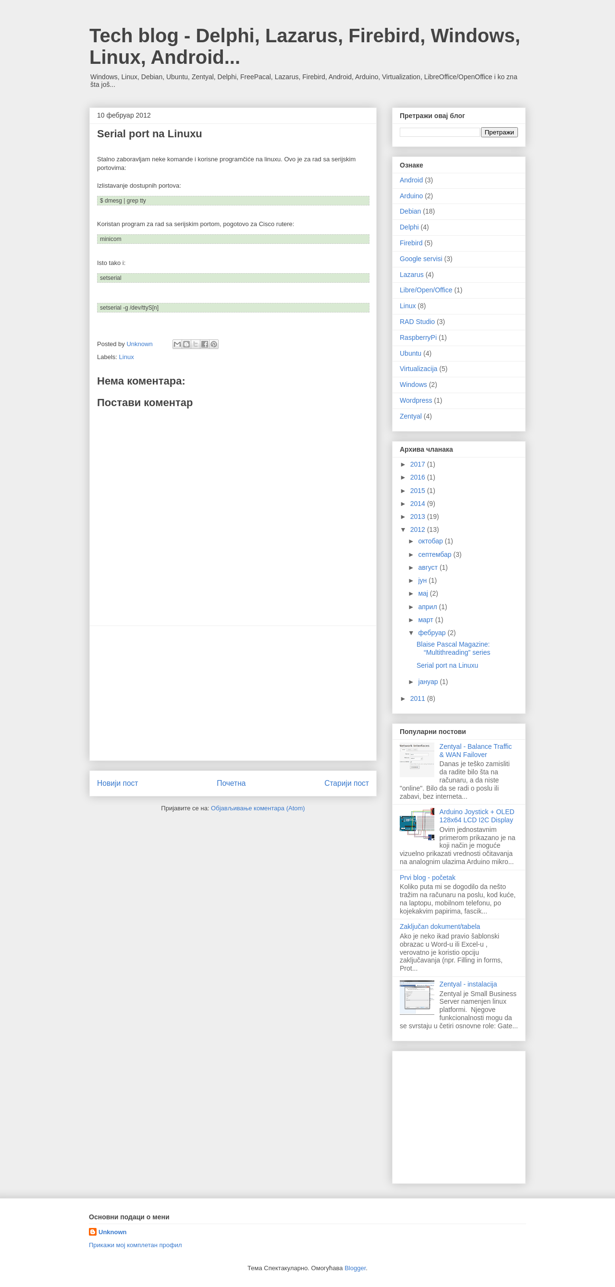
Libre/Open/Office (426, 290)
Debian (410, 211)
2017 (418, 464)
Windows (413, 384)
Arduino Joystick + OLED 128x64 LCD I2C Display (477, 816)
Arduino (411, 196)
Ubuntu (410, 353)
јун (423, 580)
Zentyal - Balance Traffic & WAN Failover (476, 750)
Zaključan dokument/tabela (440, 926)
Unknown (112, 1232)
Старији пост (346, 783)
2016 (418, 477)
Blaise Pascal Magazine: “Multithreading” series (454, 648)
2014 (418, 503)
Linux (126, 357)
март (426, 620)
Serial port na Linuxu (447, 665)
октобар (431, 541)
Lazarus (412, 274)
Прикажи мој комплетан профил (135, 1245)
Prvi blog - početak (427, 877)
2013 (418, 516)
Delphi (409, 227)
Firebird (411, 243)
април (428, 607)
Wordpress (416, 400)
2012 (418, 529)
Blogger (355, 1268)
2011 (418, 698)
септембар (435, 554)
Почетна (231, 783)
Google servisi (421, 259)
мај (424, 593)
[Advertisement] (233, 693)
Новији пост (117, 783)
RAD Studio (417, 321)
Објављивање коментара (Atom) (258, 808)
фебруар (432, 633)
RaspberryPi (418, 337)
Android (411, 180)
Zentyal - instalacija (468, 984)
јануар (429, 682)
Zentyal (411, 416)
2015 (418, 490)
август (428, 567)
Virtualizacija (418, 369)
